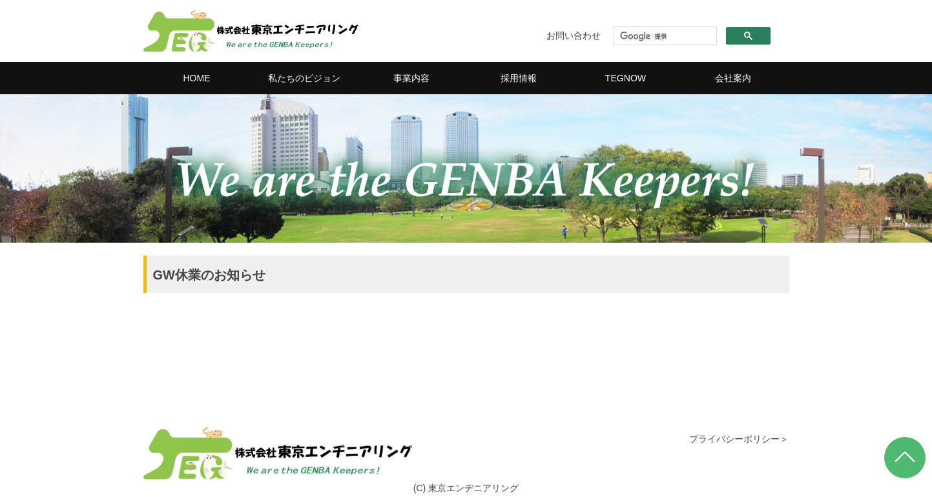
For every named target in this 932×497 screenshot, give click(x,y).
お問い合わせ (573, 35)
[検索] (664, 36)
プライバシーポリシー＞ (739, 439)
